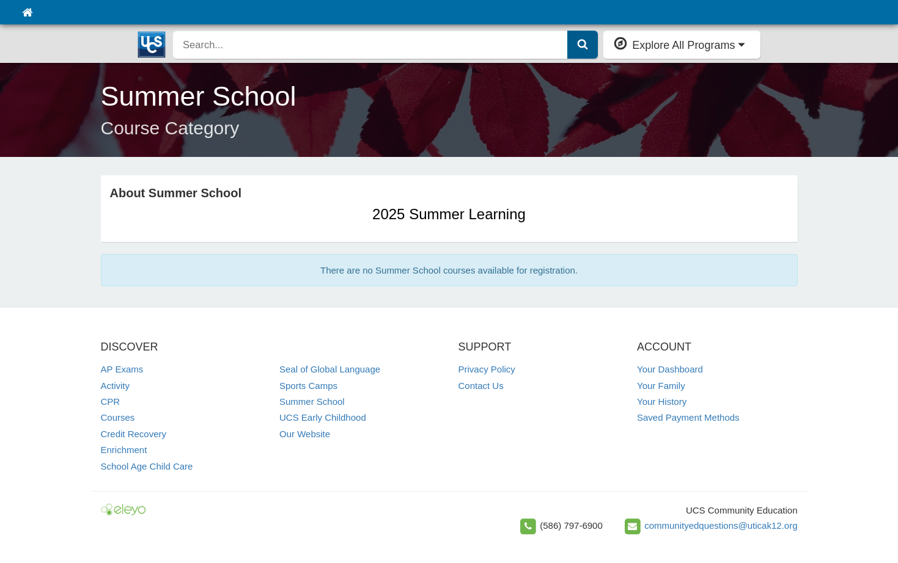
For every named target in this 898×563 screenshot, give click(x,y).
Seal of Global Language (329, 369)
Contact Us (481, 385)
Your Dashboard (670, 369)
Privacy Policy (486, 369)
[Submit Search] (582, 45)
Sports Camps (308, 385)
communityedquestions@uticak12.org (720, 525)
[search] (370, 45)
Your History (661, 401)
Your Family (661, 385)
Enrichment (124, 450)
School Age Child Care (147, 466)
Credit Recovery (134, 434)
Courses (118, 417)
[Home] (27, 12)
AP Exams (122, 369)
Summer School (312, 401)
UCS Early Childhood (322, 417)
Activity (115, 385)
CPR (110, 401)
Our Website (304, 434)
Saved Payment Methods (688, 417)
